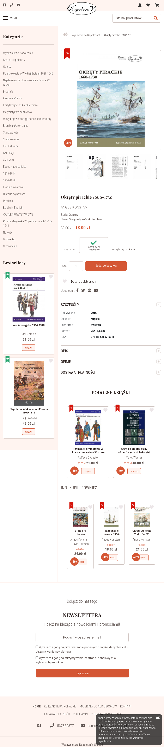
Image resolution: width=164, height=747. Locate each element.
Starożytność (10, 132)
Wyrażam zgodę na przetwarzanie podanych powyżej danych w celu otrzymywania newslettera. (82, 649)
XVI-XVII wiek (10, 146)
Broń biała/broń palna (15, 125)
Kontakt (126, 706)
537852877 (62, 725)
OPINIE (66, 361)
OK (158, 718)
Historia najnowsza (14, 194)
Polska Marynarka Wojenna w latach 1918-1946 (27, 223)
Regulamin (80, 714)
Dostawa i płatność (56, 714)
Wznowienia (10, 246)
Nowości (8, 232)
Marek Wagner (134, 457)
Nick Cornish (29, 334)
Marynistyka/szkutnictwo (17, 112)
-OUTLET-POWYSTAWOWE (18, 214)
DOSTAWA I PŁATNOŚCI (78, 372)
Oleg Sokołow (29, 418)
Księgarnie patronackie (60, 706)
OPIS (64, 351)
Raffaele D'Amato (88, 457)
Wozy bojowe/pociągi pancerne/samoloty (27, 118)
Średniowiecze (11, 139)
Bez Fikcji (8, 153)
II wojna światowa (13, 187)
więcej (28, 347)
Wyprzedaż (9, 239)
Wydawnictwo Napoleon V (18, 53)
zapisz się (83, 673)
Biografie (8, 91)
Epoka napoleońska (14, 166)
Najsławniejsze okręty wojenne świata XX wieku (26, 82)
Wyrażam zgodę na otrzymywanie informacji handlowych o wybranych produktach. (76, 660)
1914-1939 (9, 180)
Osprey (7, 66)
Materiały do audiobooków (98, 706)
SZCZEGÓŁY (70, 304)
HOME (37, 706)
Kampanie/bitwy (12, 98)
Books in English (13, 207)
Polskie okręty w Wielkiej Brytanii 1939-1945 (28, 73)
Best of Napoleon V (14, 59)
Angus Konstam (111, 539)
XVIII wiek (8, 159)
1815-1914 (9, 173)
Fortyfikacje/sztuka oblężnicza (20, 105)
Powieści (8, 200)
